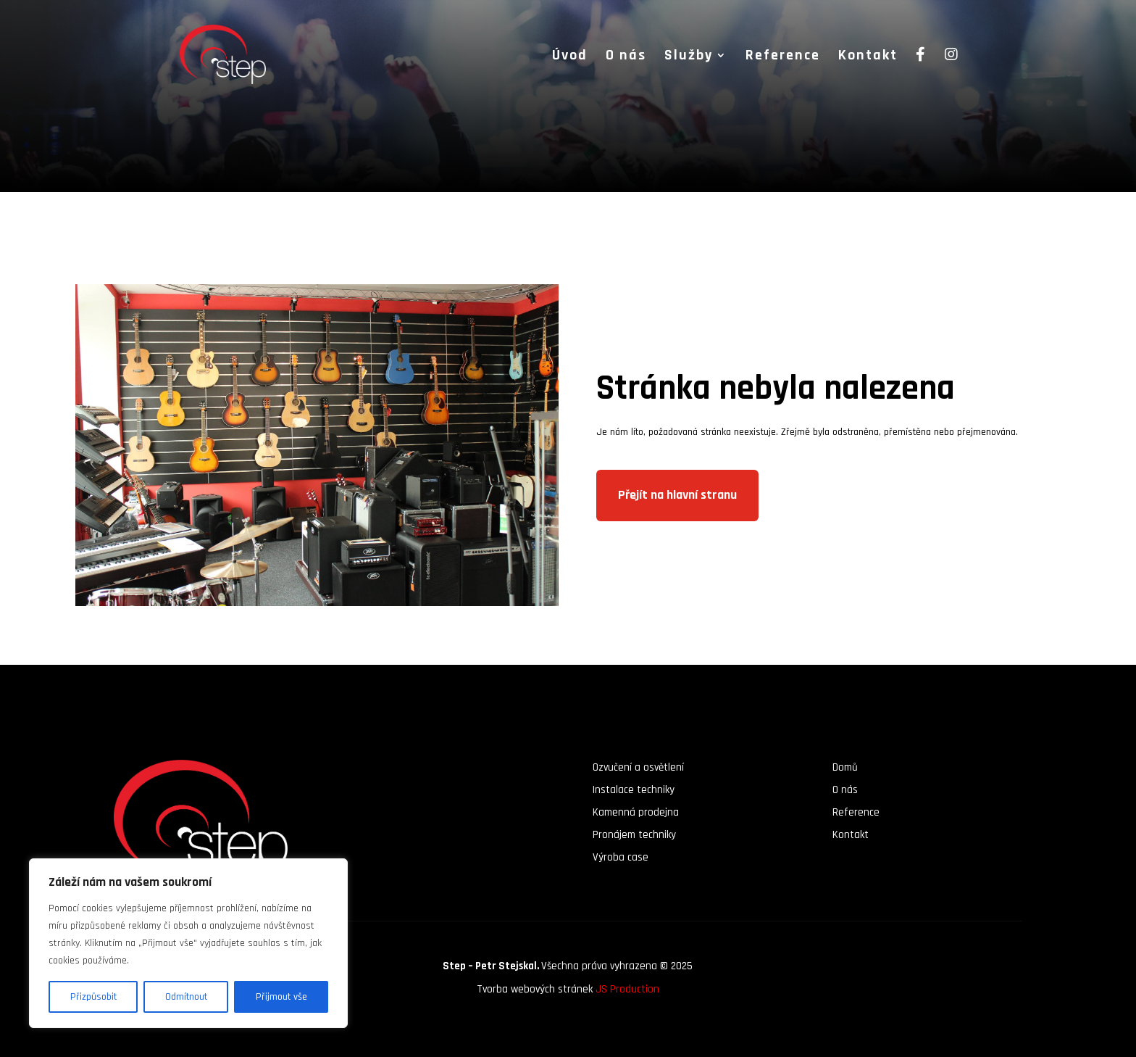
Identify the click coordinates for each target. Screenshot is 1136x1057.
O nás (626, 57)
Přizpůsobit (93, 996)
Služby (688, 57)
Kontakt (868, 57)
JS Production (627, 989)
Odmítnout (186, 996)
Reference (783, 57)
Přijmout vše (281, 996)
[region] (188, 943)
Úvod (570, 57)
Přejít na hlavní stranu (677, 494)
